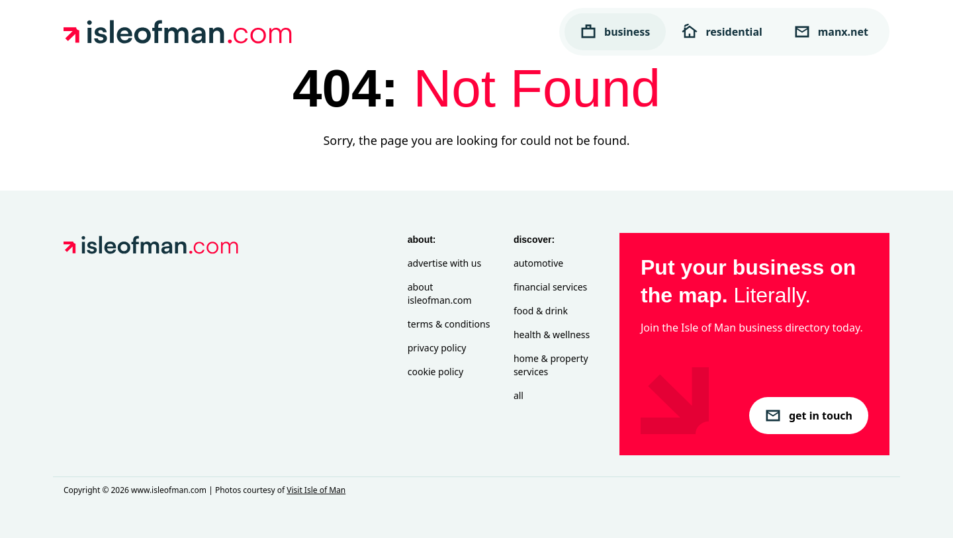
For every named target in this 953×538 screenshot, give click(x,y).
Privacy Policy (437, 347)
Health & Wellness (552, 334)
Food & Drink (541, 310)
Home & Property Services (551, 365)
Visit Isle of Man (316, 490)
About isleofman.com (440, 293)
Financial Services (550, 287)
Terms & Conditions (449, 324)
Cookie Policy (435, 371)
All (518, 395)
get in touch (808, 416)
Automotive (538, 263)
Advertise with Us (444, 263)
